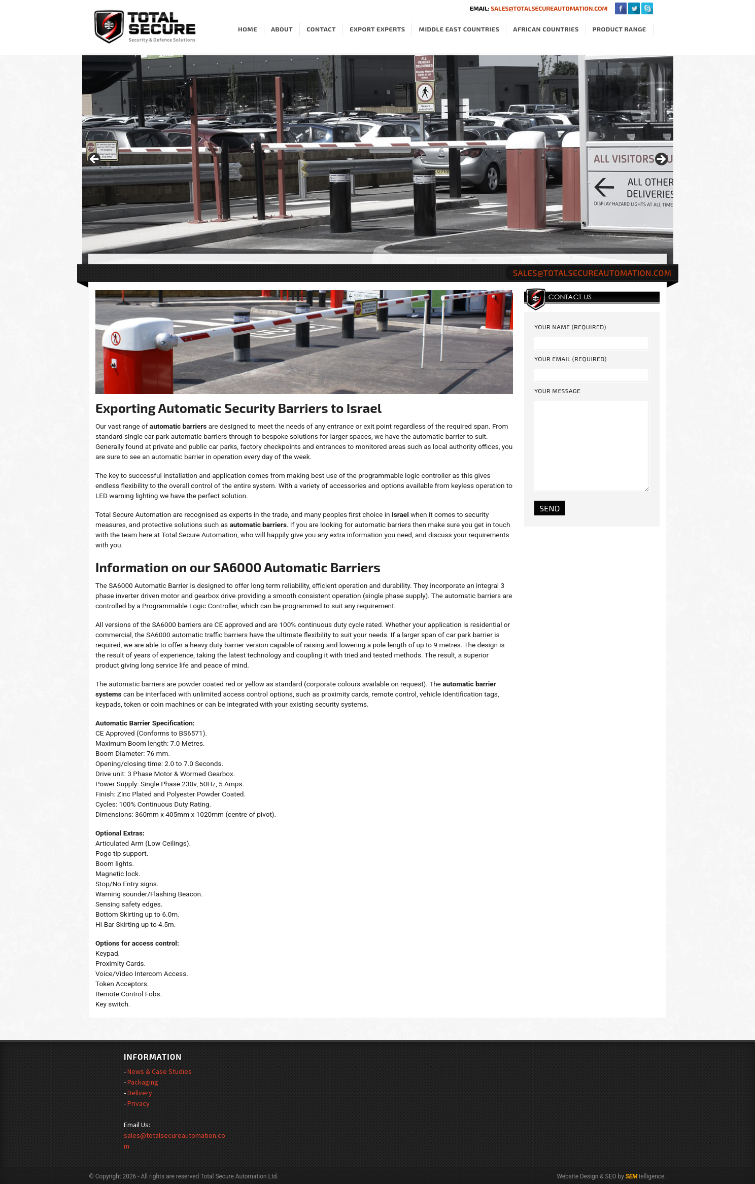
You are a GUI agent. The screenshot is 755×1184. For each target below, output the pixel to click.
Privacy (138, 1103)
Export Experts (377, 29)
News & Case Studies (159, 1071)
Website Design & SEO (586, 1176)
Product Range (619, 29)
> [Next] (660, 159)
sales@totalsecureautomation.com (549, 8)
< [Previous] (94, 159)
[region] (377, 162)
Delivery (139, 1092)
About (282, 29)
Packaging (142, 1082)
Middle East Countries (459, 29)
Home (247, 29)
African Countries (546, 29)
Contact (321, 29)
